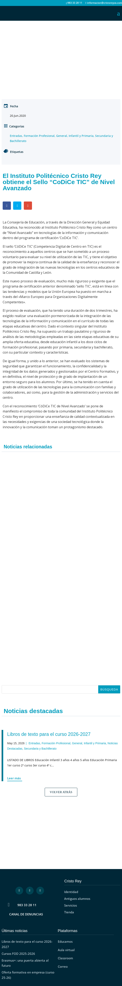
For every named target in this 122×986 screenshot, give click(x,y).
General (61, 136)
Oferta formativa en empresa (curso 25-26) (28, 975)
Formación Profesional (39, 136)
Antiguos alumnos (77, 899)
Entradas (16, 136)
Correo (63, 966)
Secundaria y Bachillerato (40, 748)
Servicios (70, 905)
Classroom (65, 958)
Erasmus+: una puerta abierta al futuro (25, 963)
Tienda (69, 912)
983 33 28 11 (26, 905)
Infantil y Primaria (81, 136)
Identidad (71, 892)
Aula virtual (66, 950)
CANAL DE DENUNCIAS (26, 914)
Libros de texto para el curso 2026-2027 (49, 734)
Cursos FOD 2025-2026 (18, 954)
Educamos (65, 941)
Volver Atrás (61, 792)
